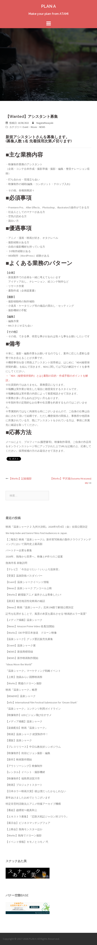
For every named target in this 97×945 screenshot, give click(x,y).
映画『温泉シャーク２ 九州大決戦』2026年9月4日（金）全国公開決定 (47, 526)
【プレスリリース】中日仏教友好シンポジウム (33, 746)
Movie (34, 127)
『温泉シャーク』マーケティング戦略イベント (33, 670)
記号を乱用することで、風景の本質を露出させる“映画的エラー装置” (46, 613)
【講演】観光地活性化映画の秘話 (25, 601)
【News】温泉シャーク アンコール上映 (29, 588)
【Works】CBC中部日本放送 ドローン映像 (31, 632)
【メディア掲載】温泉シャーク (24, 620)
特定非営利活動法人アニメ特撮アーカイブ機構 (33, 803)
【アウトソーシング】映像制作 (24, 766)
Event (25, 127)
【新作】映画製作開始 (19, 759)
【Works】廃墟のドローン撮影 (24, 683)
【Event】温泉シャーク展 (21, 645)
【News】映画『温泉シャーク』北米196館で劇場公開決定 (40, 607)
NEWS (42, 127)
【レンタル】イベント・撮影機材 (25, 772)
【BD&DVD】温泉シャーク (21, 696)
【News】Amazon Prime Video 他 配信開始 (30, 626)
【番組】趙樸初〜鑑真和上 (21, 810)
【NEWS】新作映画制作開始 (22, 658)
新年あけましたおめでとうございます (28, 797)
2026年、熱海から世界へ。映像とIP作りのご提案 (34, 556)
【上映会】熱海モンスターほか (24, 829)
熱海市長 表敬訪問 (16, 563)
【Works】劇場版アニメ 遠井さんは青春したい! (33, 594)
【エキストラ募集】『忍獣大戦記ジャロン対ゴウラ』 (37, 816)
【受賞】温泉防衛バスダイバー (24, 575)
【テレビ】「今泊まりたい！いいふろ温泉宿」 (33, 569)
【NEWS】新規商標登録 (19, 651)
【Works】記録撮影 (20, 478)
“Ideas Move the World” (19, 664)
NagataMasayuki (44, 123)
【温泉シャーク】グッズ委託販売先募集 (29, 639)
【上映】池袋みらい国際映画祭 (24, 677)
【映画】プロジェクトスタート (24, 784)
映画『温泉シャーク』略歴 (21, 689)
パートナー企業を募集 (19, 550)
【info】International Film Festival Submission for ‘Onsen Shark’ (41, 702)
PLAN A (48, 6)
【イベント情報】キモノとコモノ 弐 (27, 842)
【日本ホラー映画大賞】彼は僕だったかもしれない (36, 791)
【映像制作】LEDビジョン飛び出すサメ (29, 715)
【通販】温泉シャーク (19, 740)
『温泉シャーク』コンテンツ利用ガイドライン (33, 708)
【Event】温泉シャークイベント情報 (27, 582)
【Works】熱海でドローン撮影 (24, 835)
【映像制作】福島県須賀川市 (23, 778)
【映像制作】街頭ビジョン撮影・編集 (28, 753)
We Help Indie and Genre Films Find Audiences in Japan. (36, 533)
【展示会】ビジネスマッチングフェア (28, 823)
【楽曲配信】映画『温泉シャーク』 (27, 727)
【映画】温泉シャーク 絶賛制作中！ (27, 734)
